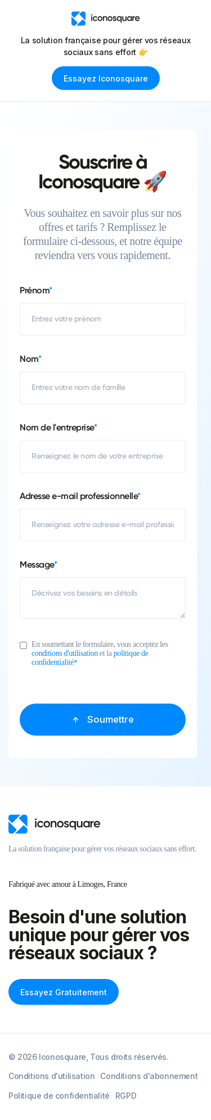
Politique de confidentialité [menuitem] (59, 1095)
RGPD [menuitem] (125, 1095)
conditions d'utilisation (65, 653)
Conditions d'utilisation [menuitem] (51, 1076)
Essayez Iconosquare (106, 78)
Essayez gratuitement (63, 992)
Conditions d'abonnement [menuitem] (148, 1076)
